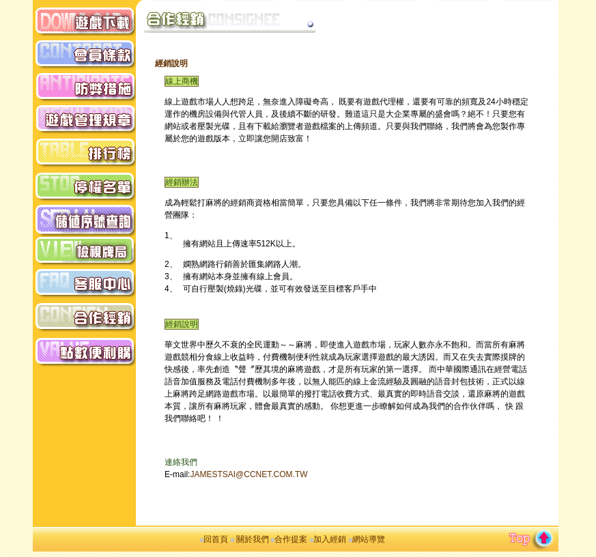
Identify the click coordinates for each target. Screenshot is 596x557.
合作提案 (290, 539)
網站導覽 (368, 539)
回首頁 (215, 539)
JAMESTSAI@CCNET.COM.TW (248, 474)
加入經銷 (329, 539)
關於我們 (251, 539)
